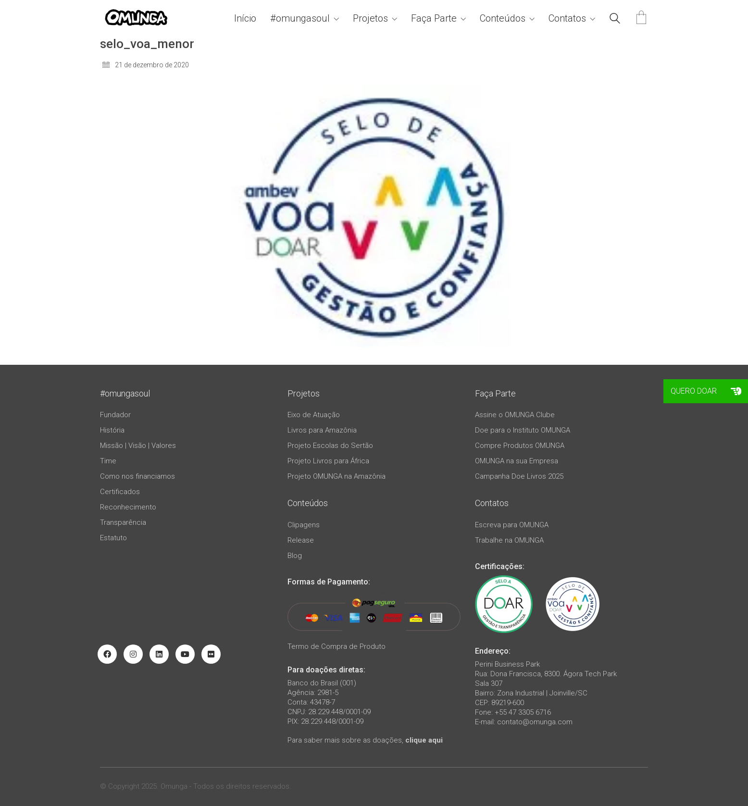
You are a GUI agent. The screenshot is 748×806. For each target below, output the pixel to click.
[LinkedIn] (159, 654)
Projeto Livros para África (328, 461)
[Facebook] (107, 654)
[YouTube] (185, 654)
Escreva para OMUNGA (512, 525)
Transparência (123, 522)
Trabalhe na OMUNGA (509, 540)
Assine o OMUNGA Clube (515, 414)
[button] (736, 391)
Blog (294, 555)
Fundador (115, 414)
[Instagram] (133, 654)
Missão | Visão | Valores (138, 445)
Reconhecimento (128, 507)
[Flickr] (211, 654)
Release (300, 540)
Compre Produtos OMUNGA (519, 445)
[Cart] (641, 18)
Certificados (120, 491)
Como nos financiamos (137, 476)
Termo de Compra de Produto (336, 646)
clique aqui (424, 740)
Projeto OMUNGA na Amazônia (336, 476)
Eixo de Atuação (313, 414)
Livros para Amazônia (322, 430)
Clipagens (303, 525)
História (112, 430)
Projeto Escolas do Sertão (330, 445)
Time (108, 461)
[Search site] (615, 19)
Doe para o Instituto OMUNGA (522, 430)
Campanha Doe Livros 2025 (519, 476)
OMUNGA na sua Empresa (516, 461)
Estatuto (113, 537)
